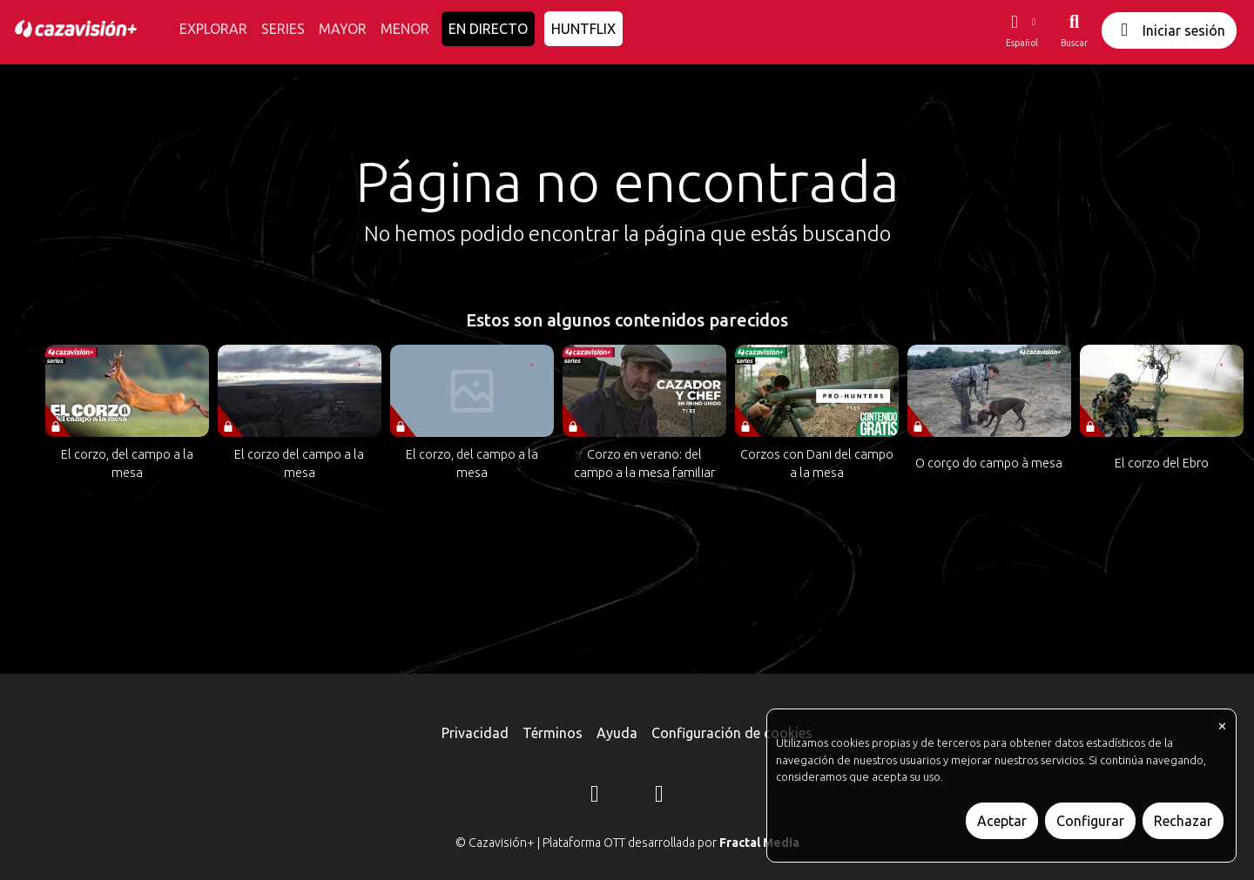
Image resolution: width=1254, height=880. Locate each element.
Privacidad (475, 733)
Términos (552, 733)
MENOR (405, 29)
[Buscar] (1074, 30)
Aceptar (1002, 821)
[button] (1021, 30)
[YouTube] (659, 796)
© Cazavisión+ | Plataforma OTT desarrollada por (627, 843)
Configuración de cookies (731, 733)
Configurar (1090, 821)
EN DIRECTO (488, 29)
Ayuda (617, 733)
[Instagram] (595, 796)
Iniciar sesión (1169, 30)
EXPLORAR (213, 29)
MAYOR (343, 29)
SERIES (283, 29)
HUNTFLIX (583, 29)
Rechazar (1183, 821)
